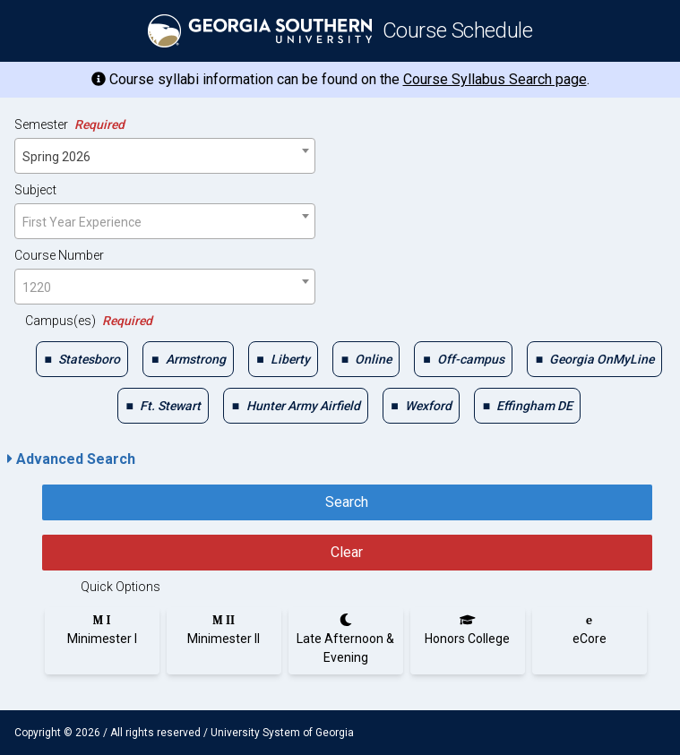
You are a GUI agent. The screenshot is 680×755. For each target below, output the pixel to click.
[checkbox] (82, 359)
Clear (347, 552)
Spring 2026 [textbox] (56, 157)
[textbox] (164, 222)
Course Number (59, 255)
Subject (35, 190)
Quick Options (120, 586)
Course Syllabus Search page (495, 79)
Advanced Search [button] (71, 459)
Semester (69, 124)
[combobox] (164, 156)
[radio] (102, 629)
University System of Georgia (282, 732)
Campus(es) (88, 320)
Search (346, 501)
